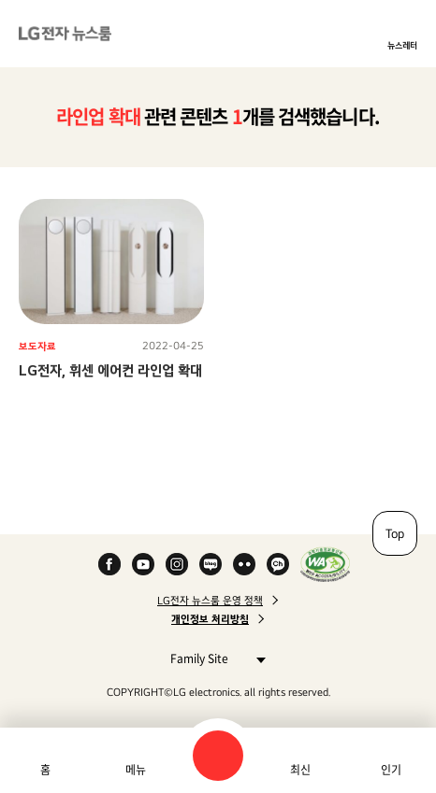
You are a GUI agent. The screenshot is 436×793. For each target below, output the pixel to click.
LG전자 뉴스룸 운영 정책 (210, 600)
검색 (218, 755)
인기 (391, 769)
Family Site (212, 658)
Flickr (244, 564)
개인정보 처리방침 (210, 619)
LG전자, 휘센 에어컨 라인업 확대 (110, 370)
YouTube (143, 564)
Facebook (109, 564)
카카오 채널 (278, 564)
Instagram (177, 564)
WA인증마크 (325, 564)
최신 (300, 769)
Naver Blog (210, 564)
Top (394, 533)
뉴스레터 (402, 44)
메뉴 (135, 769)
